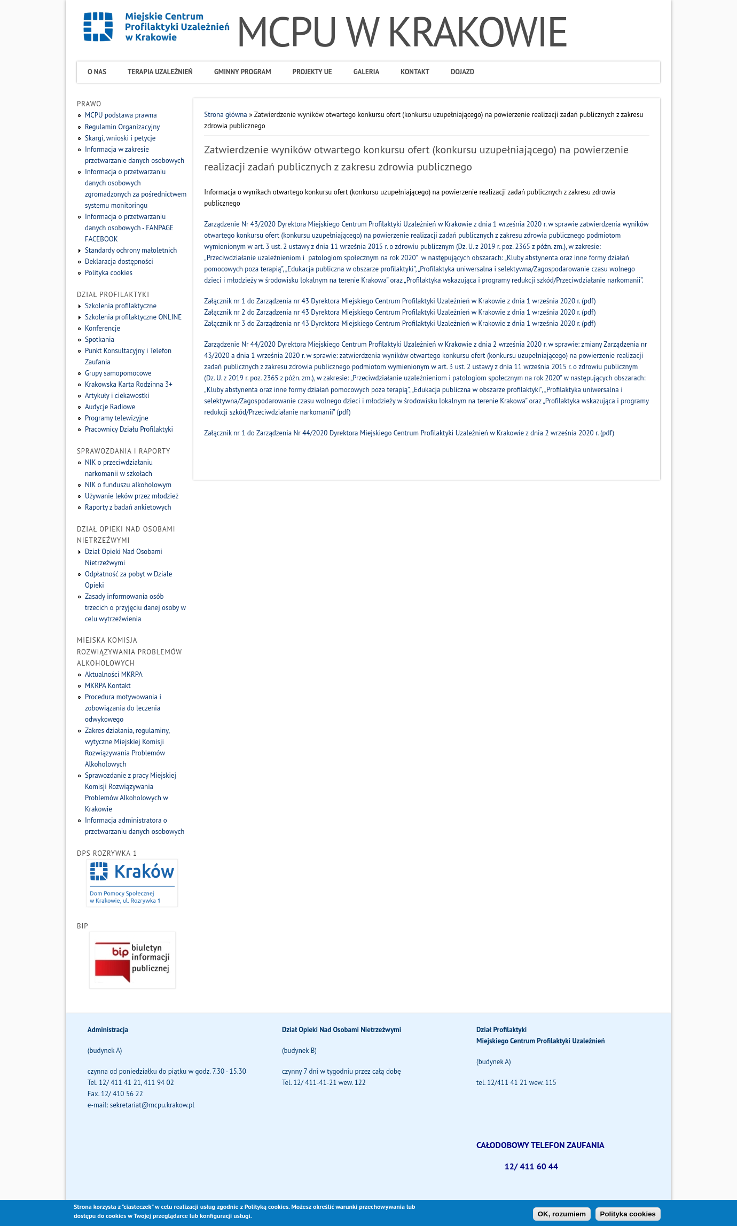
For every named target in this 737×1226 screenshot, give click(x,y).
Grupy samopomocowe (118, 373)
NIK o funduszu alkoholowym (128, 484)
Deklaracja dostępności (119, 261)
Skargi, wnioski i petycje (120, 138)
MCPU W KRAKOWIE (402, 31)
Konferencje (102, 328)
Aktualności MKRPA (114, 674)
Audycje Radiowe (110, 406)
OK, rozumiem (562, 1216)
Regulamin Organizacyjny (122, 126)
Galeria (367, 71)
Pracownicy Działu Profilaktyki (129, 429)
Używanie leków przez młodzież (131, 496)
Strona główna (225, 114)
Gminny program (242, 71)
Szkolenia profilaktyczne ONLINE (133, 317)
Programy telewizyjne (116, 418)
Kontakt (415, 71)
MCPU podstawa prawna (121, 115)
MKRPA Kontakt (108, 685)
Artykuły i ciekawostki (117, 395)
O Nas (97, 71)
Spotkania (99, 339)
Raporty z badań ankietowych (128, 507)
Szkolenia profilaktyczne (120, 305)
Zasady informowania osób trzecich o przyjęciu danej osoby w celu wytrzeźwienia (135, 607)
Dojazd (462, 71)
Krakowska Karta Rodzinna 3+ (129, 384)
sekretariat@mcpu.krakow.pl (152, 1105)
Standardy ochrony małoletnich (131, 250)
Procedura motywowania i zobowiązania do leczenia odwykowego (123, 708)
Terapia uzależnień (160, 71)
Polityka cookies (108, 272)
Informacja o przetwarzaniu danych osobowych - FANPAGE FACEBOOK (129, 228)
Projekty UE (312, 71)
